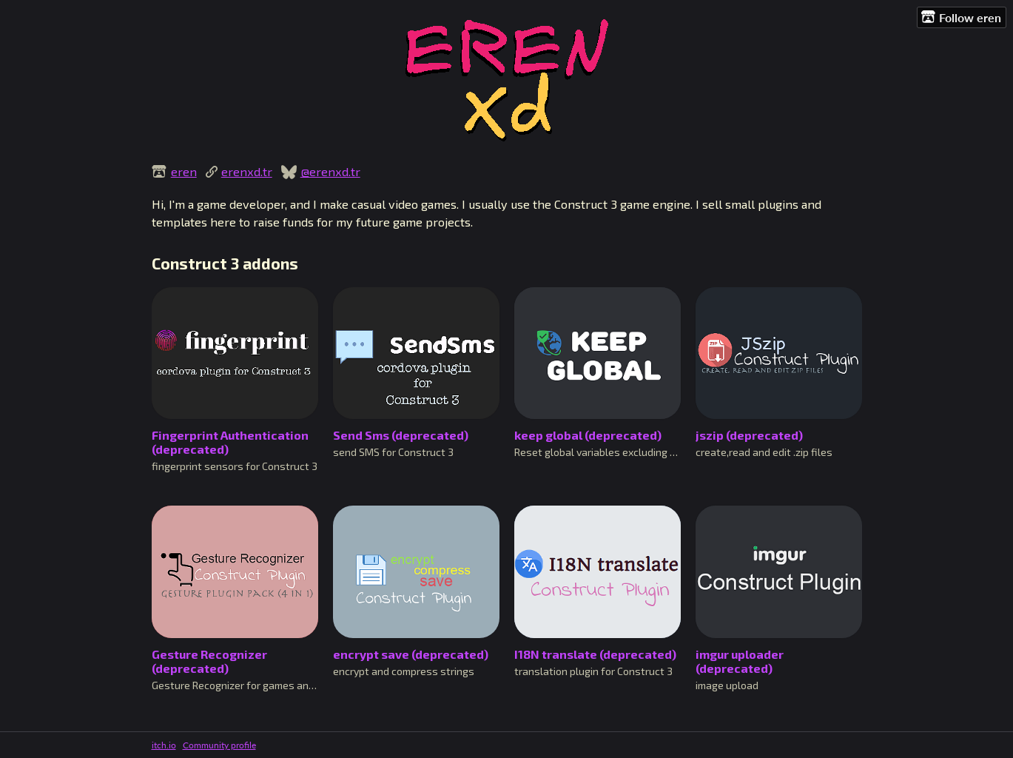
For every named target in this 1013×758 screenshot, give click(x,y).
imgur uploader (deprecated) (740, 661)
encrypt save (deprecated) (410, 654)
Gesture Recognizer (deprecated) (209, 661)
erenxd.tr (246, 171)
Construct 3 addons (225, 263)
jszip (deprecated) (749, 435)
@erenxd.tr (330, 171)
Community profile (219, 745)
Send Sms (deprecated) (400, 435)
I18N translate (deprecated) (595, 654)
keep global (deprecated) (588, 435)
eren (184, 171)
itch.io (164, 745)
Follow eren (961, 17)
